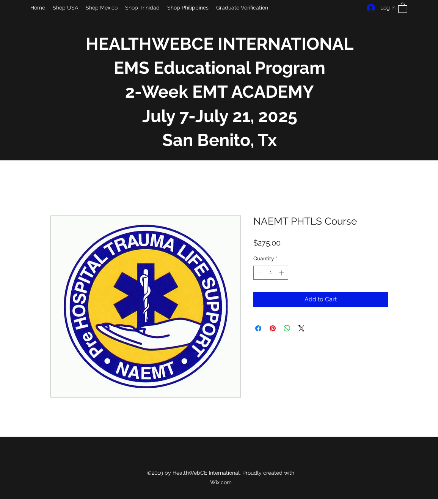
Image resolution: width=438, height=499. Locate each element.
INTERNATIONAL (285, 44)
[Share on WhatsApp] (287, 328)
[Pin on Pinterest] (272, 328)
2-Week (156, 92)
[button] (402, 7)
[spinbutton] (271, 272)
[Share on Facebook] (258, 328)
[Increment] (282, 272)
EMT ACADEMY (251, 92)
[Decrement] (259, 272)
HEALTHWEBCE (152, 44)
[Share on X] (301, 328)
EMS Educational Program (219, 68)
